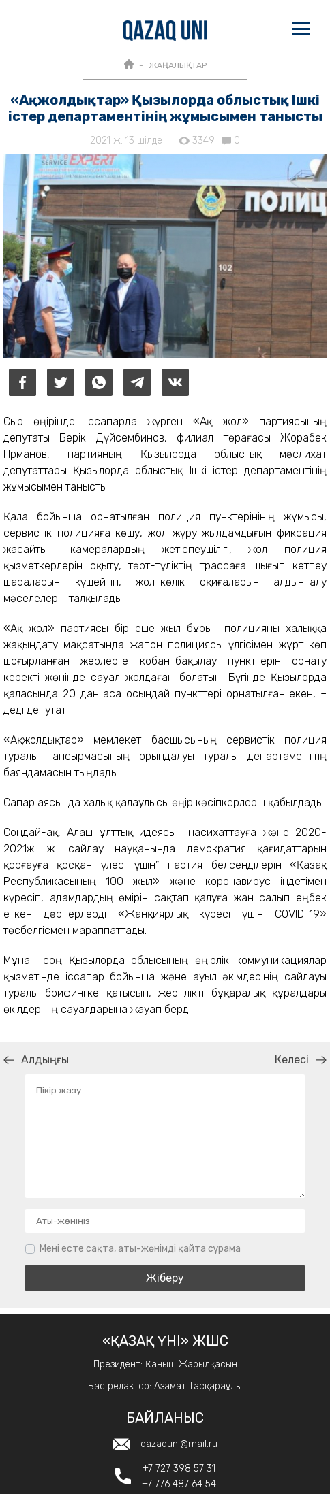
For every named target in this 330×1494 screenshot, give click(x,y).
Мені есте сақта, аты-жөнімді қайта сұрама (140, 1249)
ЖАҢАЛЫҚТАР (178, 65)
